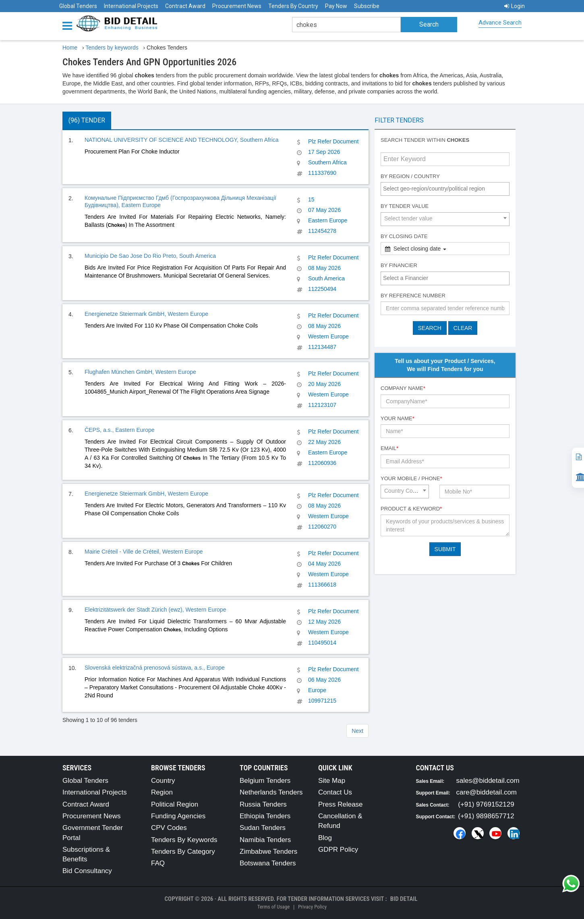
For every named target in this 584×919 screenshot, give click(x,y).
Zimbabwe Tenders (268, 851)
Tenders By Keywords (184, 840)
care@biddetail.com (486, 792)
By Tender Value (405, 206)
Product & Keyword (411, 509)
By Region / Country (410, 176)
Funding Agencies (178, 816)
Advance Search (500, 22)
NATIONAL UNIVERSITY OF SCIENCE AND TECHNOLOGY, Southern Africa (182, 140)
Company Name (403, 388)
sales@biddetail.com (488, 780)
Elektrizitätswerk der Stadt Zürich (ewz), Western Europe (155, 609)
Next (357, 731)
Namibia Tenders (265, 840)
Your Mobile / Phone (411, 478)
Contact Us (335, 792)
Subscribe (366, 6)
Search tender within (425, 140)
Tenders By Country (293, 6)
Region (162, 792)
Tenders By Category (183, 851)
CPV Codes (169, 828)
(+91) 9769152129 (486, 804)
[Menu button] (69, 25)
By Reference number (413, 296)
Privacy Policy (312, 907)
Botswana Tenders (268, 863)
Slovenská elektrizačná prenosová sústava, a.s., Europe (155, 667)
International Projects (131, 6)
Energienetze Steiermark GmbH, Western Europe (146, 314)
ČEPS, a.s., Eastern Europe (120, 430)
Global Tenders (78, 6)
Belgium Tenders (265, 780)
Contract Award (185, 6)
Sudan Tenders (263, 828)
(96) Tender (86, 120)
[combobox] (445, 189)
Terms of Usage (273, 907)
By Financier (399, 265)
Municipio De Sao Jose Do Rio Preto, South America (150, 256)
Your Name (397, 418)
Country (163, 780)
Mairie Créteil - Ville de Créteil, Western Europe (144, 551)
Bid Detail (404, 898)
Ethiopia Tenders (265, 816)
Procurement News (236, 6)
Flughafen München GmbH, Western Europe (140, 372)
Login (514, 6)
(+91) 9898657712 (486, 816)
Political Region (174, 804)
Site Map (331, 780)
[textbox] (447, 189)
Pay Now (336, 6)
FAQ (158, 863)
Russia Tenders (263, 804)
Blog (325, 838)
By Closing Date (404, 236)
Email (389, 448)
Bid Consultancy (87, 871)
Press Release (340, 804)
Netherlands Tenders (271, 792)
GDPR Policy (338, 849)
